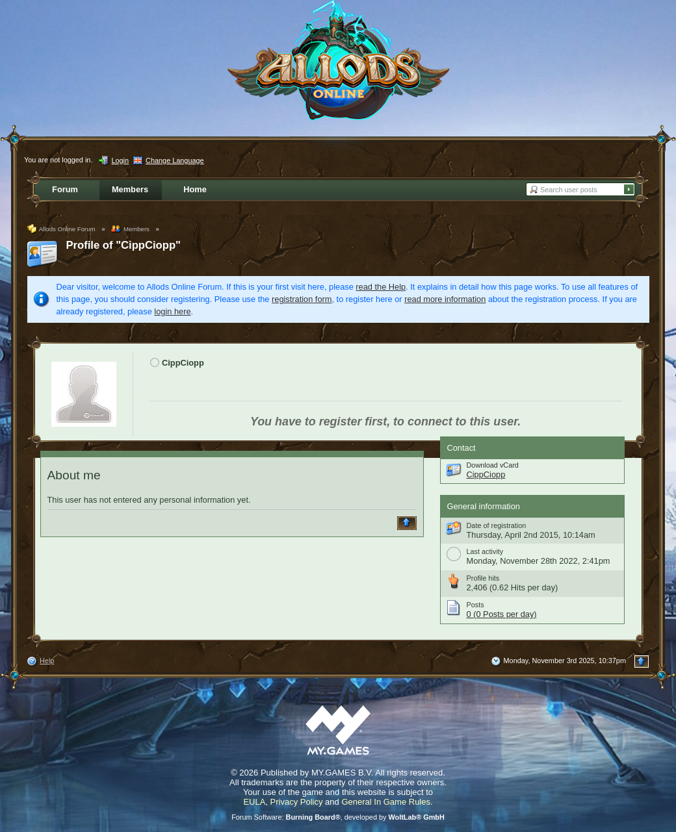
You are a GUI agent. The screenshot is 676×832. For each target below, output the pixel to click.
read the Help (381, 287)
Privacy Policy (296, 802)
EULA (254, 802)
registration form (302, 299)
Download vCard (493, 465)
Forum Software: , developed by (338, 817)
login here (172, 311)
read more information (445, 299)
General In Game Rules (385, 802)
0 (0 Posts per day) (502, 614)
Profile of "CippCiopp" (123, 245)
